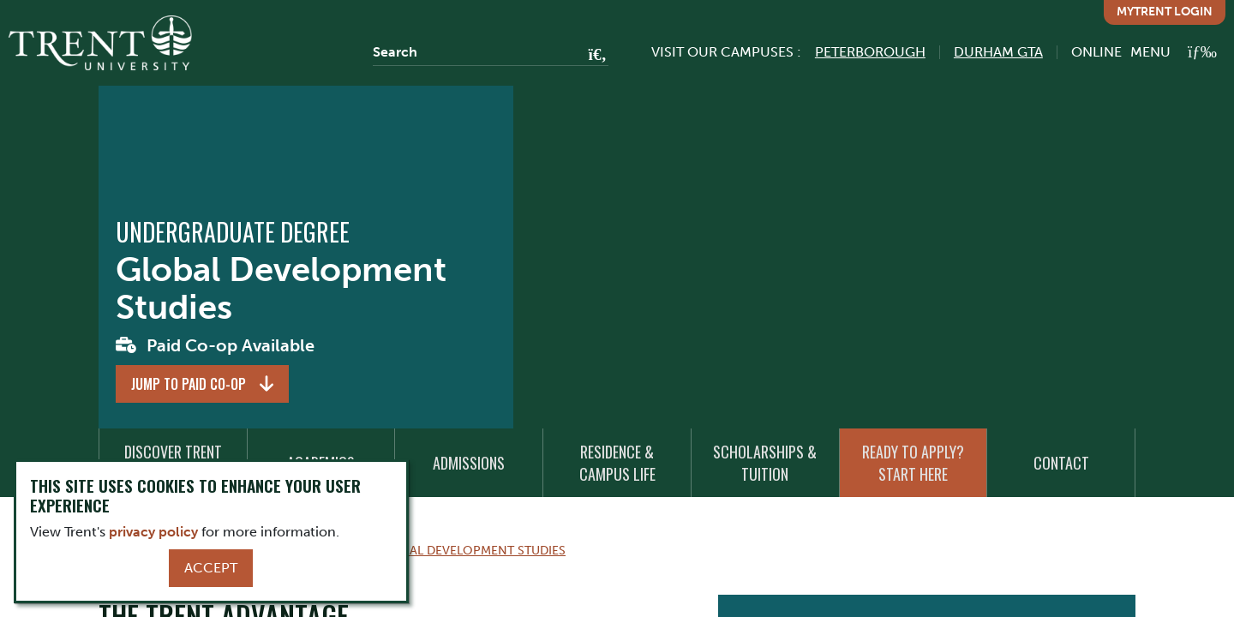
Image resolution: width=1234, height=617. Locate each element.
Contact (1061, 463)
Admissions (469, 463)
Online (1096, 52)
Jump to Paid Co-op (188, 384)
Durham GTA (998, 52)
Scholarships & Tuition (765, 462)
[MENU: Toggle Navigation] (1173, 52)
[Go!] (592, 56)
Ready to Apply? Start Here (913, 462)
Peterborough (870, 52)
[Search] (490, 52)
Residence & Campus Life (617, 462)
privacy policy (153, 532)
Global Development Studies (471, 550)
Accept (210, 568)
